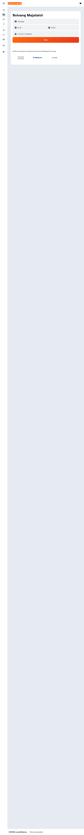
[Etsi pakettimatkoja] (4, 24)
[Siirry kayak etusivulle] (15, 3)
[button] (3, 3)
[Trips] (4, 45)
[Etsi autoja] (4, 19)
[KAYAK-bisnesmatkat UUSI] (4, 39)
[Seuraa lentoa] (4, 35)
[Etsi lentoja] (4, 10)
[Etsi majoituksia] (4, 14)
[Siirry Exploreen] (4, 30)
